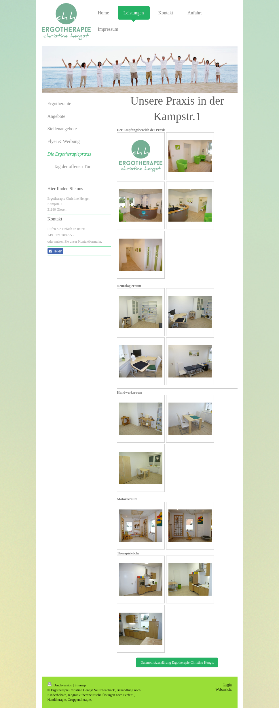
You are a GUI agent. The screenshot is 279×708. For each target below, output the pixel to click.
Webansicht (224, 690)
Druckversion (60, 685)
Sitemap (80, 685)
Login (227, 685)
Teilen (55, 251)
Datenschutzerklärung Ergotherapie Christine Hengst (177, 662)
